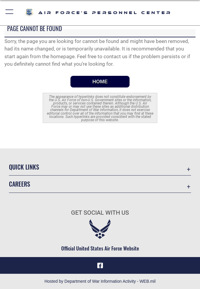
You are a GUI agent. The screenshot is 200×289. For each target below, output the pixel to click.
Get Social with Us (100, 212)
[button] (9, 12)
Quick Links (24, 166)
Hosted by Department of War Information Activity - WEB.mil (100, 281)
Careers (19, 183)
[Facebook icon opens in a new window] (100, 265)
